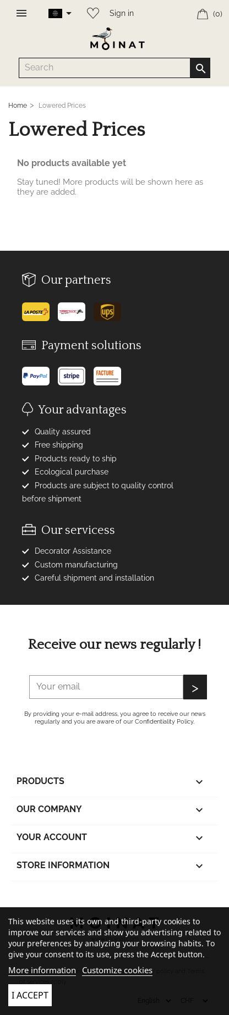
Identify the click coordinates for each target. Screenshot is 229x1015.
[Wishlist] (90, 10)
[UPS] (111, 307)
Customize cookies (117, 969)
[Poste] (40, 307)
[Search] (114, 68)
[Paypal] (40, 371)
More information (42, 969)
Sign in (122, 13)
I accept (30, 995)
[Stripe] (76, 371)
